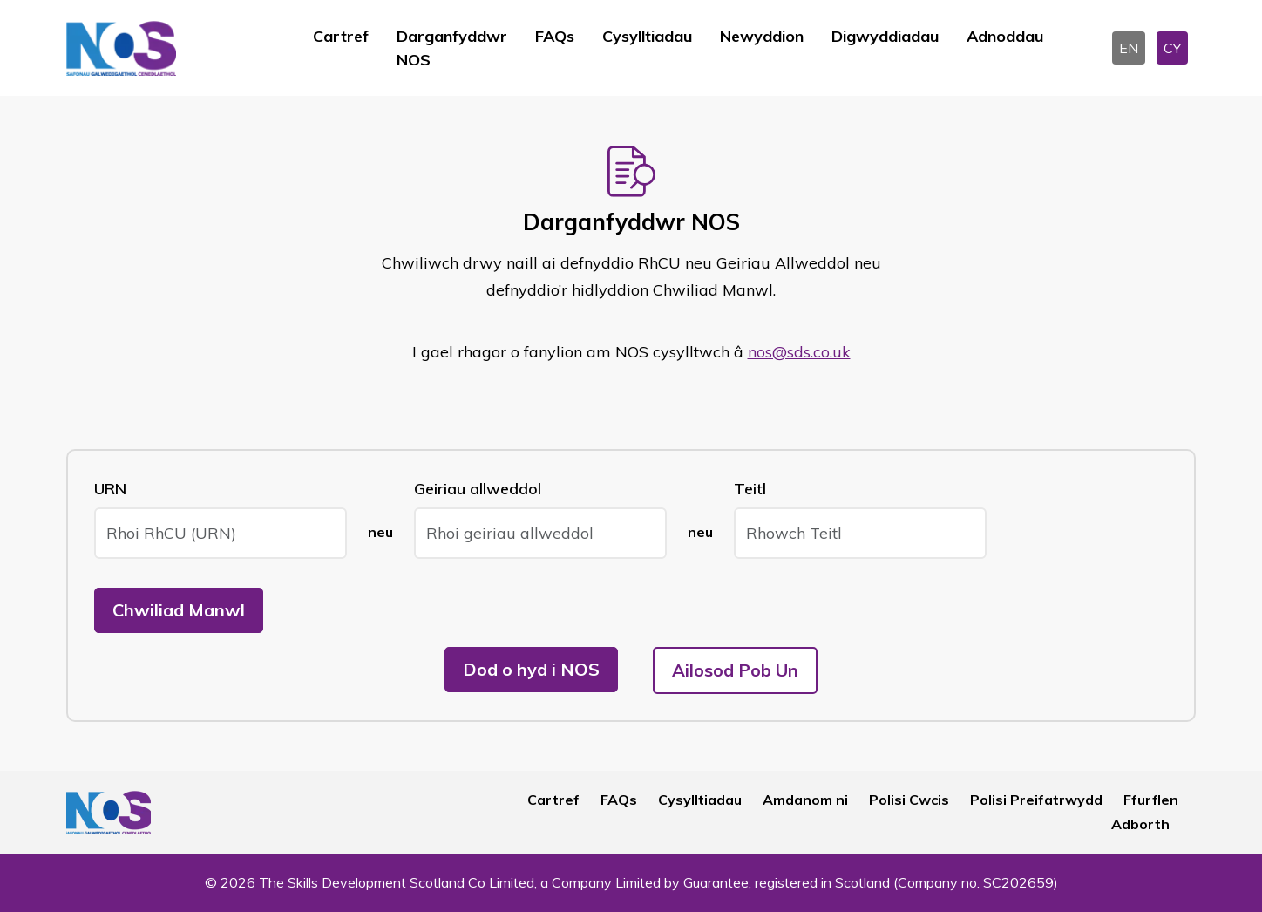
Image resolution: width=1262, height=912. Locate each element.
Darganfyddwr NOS (452, 48)
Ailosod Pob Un (735, 670)
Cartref (341, 36)
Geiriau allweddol (477, 489)
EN (1128, 48)
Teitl (750, 489)
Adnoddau (1005, 36)
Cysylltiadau (647, 36)
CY (1172, 48)
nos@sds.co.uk (799, 352)
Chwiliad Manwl (178, 610)
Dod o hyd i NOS (531, 669)
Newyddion (762, 36)
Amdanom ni (805, 799)
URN (110, 489)
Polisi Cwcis (909, 799)
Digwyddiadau (885, 36)
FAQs (554, 36)
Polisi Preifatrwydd (1036, 799)
